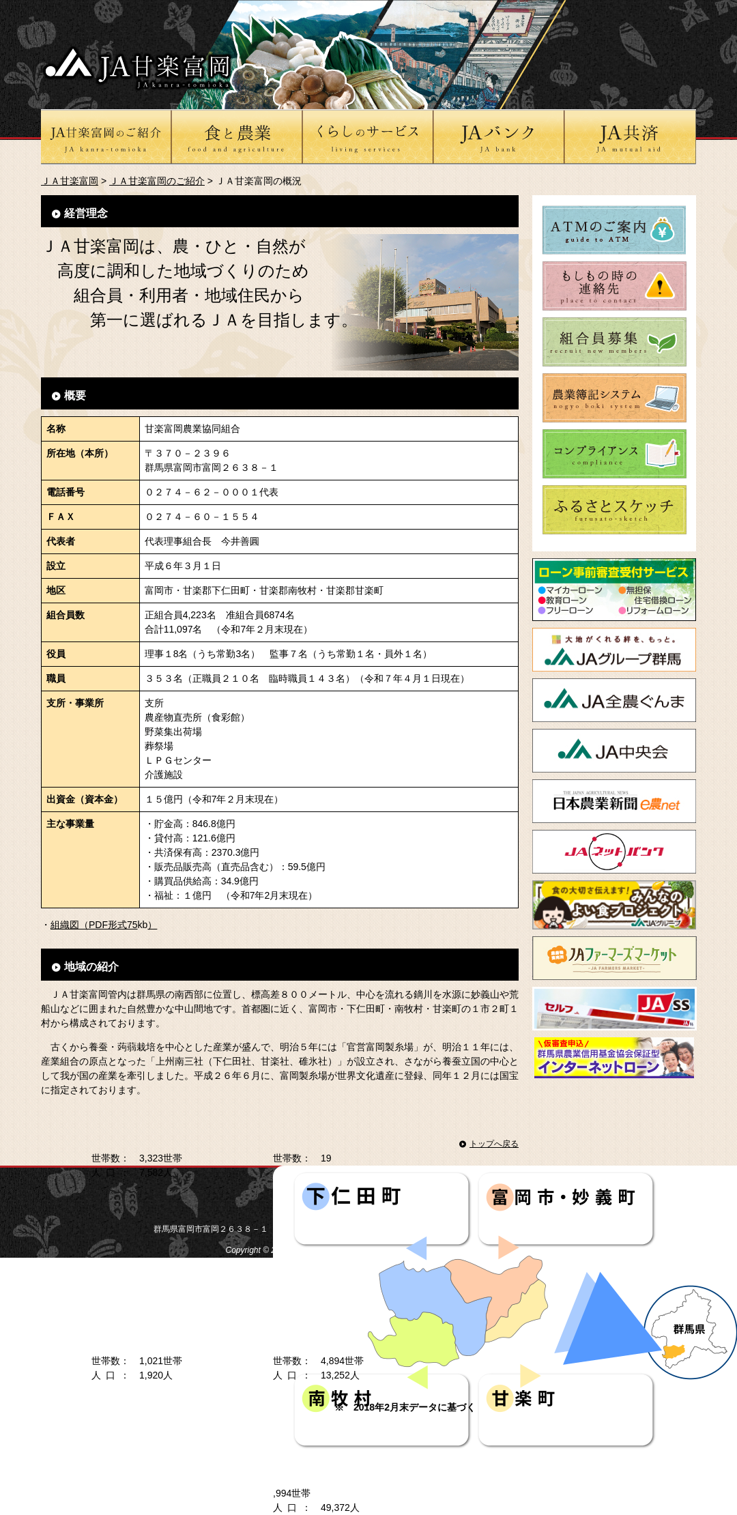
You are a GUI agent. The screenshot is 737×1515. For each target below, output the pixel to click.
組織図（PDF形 (83, 924)
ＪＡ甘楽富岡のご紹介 (157, 180)
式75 (127, 924)
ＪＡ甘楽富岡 (69, 180)
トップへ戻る (494, 1144)
